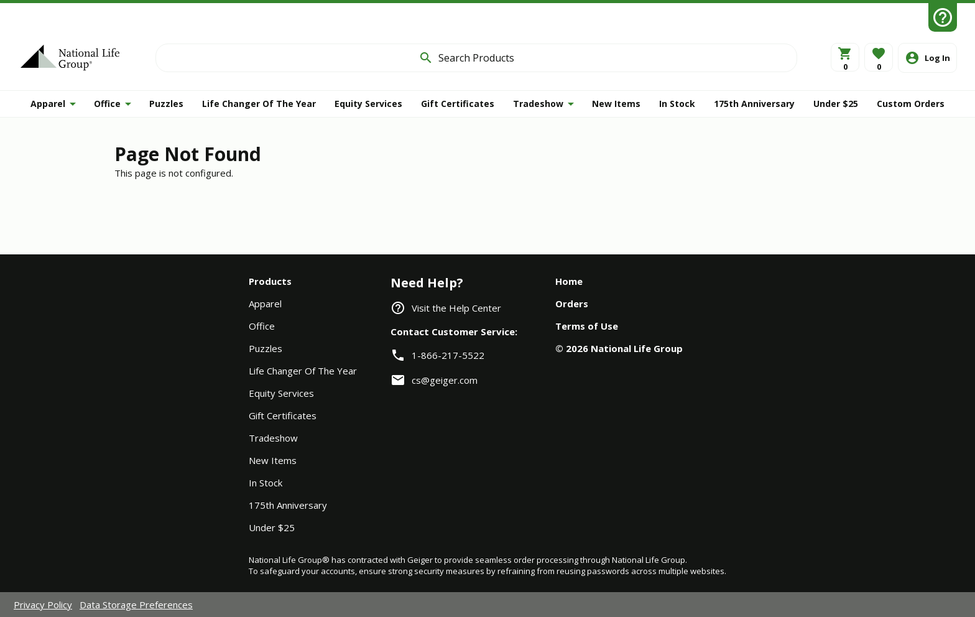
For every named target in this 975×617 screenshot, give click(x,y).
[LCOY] (259, 104)
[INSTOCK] (677, 104)
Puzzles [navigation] (265, 348)
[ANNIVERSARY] (754, 104)
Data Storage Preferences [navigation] (136, 604)
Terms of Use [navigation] (586, 326)
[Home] (70, 57)
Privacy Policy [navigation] (43, 604)
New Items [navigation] (273, 460)
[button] (878, 57)
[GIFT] (457, 104)
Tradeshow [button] (538, 103)
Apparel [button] (47, 103)
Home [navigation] (569, 281)
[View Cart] (845, 57)
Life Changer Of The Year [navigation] (303, 370)
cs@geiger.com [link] (445, 380)
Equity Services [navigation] (281, 393)
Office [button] (107, 103)
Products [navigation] (270, 281)
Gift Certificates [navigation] (283, 415)
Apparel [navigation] (265, 303)
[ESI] (368, 104)
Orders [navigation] (571, 303)
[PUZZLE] (166, 104)
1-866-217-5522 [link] (448, 355)
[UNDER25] (835, 104)
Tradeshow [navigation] (273, 438)
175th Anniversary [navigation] (288, 505)
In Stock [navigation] (265, 482)
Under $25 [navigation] (272, 527)
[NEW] (616, 104)
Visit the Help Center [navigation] (456, 308)
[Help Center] (942, 17)
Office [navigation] (262, 326)
